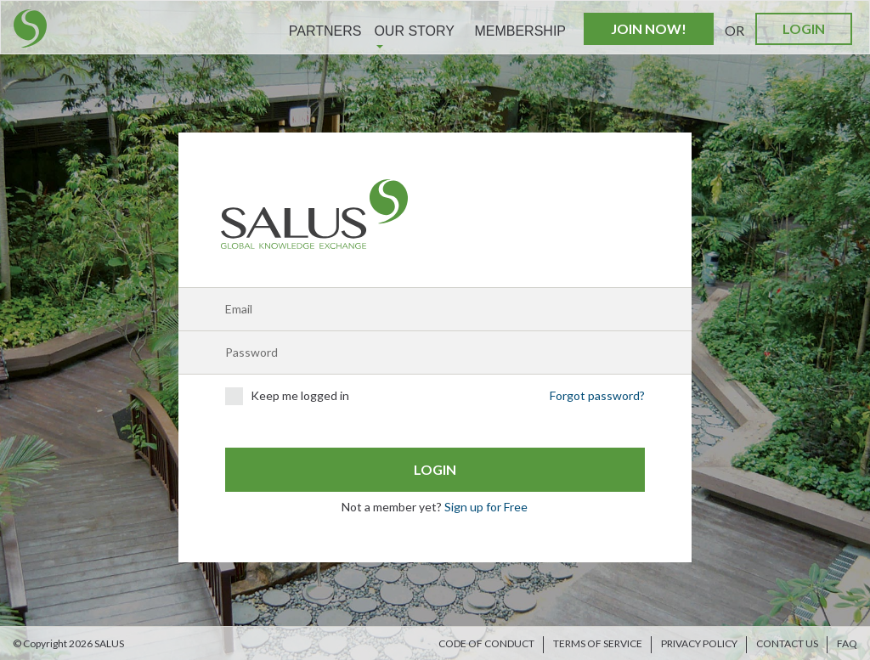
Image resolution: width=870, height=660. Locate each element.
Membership (520, 31)
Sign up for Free (486, 506)
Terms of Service (597, 643)
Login (803, 28)
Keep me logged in (287, 396)
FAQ (847, 643)
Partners (325, 31)
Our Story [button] (414, 36)
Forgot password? (597, 395)
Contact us (787, 643)
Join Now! (648, 28)
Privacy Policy (699, 643)
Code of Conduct (486, 643)
